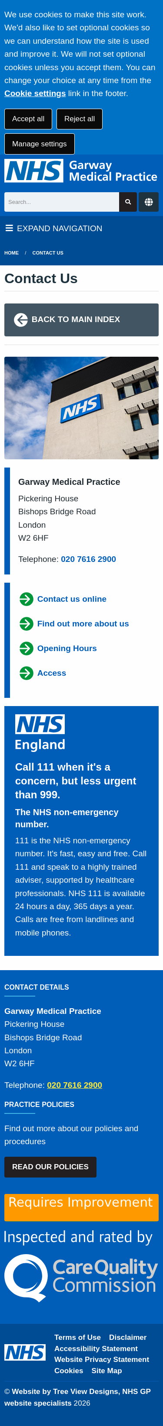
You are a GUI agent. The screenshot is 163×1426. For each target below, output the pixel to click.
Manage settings (39, 144)
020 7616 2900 (88, 559)
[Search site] (128, 202)
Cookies (68, 1371)
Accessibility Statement (96, 1349)
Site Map (107, 1371)
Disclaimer (127, 1337)
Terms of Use (77, 1337)
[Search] (61, 202)
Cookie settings (35, 93)
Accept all (28, 119)
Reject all (79, 119)
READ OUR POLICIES (50, 1167)
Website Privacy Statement (101, 1359)
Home (11, 252)
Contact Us (48, 252)
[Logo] (81, 171)
